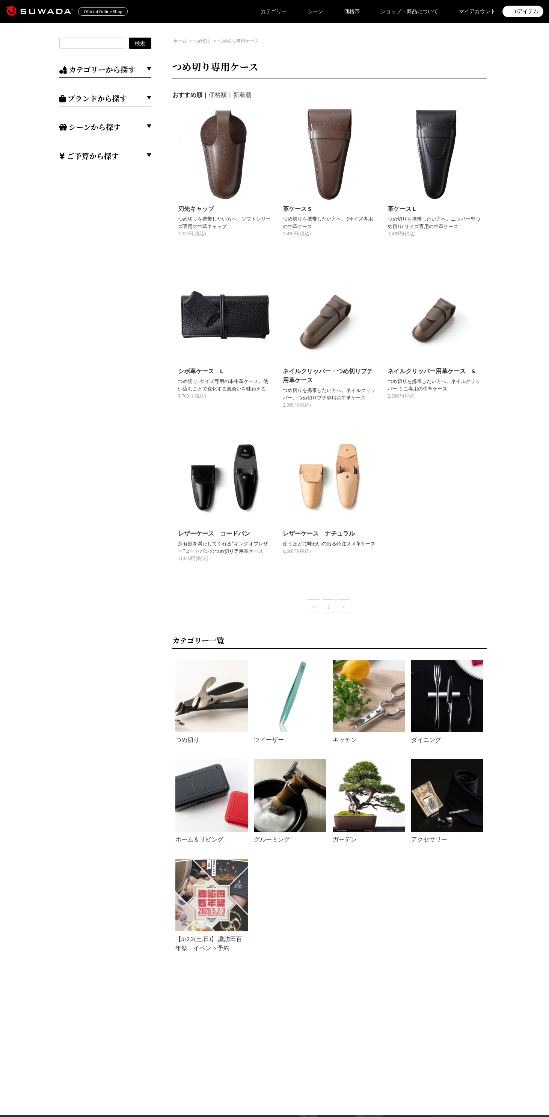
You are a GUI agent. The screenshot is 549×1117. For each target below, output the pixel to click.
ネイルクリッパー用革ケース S (431, 371)
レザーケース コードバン (214, 533)
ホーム (180, 41)
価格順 (218, 94)
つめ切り (202, 41)
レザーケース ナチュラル (319, 533)
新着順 (242, 94)
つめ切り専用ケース (238, 41)
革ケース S (297, 208)
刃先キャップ (196, 208)
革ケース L (402, 208)
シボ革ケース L (200, 371)
